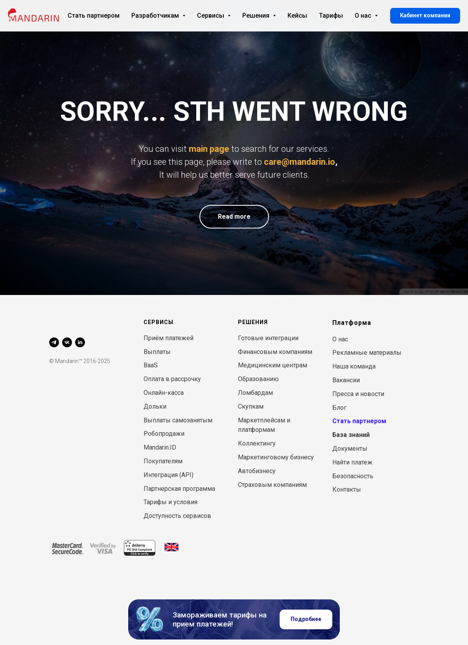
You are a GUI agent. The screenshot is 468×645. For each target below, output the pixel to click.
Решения (259, 15)
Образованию (258, 379)
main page (209, 149)
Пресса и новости (358, 394)
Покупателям (163, 461)
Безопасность (352, 476)
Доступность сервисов (177, 516)
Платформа (351, 322)
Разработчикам (158, 15)
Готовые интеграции (268, 338)
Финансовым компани (271, 352)
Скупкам (250, 406)
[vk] (67, 342)
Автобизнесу (257, 471)
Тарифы (331, 15)
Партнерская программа (179, 488)
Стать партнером (94, 15)
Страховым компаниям (272, 484)
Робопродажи (164, 433)
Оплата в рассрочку (172, 379)
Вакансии (346, 380)
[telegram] (54, 342)
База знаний (351, 435)
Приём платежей (168, 338)
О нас (366, 15)
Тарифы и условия (170, 502)
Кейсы (297, 15)
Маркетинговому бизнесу (276, 457)
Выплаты (157, 352)
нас (343, 339)
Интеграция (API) (168, 475)
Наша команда (354, 366)
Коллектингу (257, 443)
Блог (339, 407)
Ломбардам (255, 392)
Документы (349, 448)
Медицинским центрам (272, 365)
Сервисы (213, 15)
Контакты (346, 489)
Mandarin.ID (160, 447)
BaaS (151, 365)
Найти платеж (352, 462)
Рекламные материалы (367, 352)
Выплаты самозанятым (178, 420)
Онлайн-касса (164, 392)
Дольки (155, 406)
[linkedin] (80, 342)
